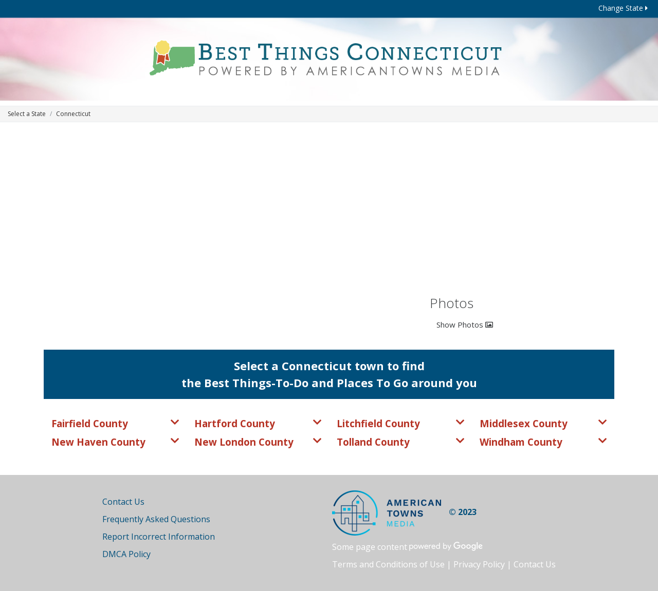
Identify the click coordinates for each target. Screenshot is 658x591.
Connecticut (73, 113)
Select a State (27, 113)
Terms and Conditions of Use (388, 564)
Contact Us (123, 501)
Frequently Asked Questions (156, 519)
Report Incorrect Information (158, 536)
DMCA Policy (126, 554)
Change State (623, 8)
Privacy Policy (479, 564)
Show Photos (464, 324)
